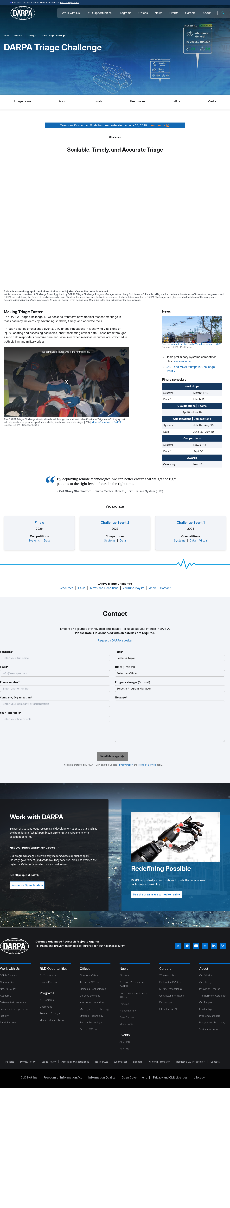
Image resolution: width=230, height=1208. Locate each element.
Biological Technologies (93, 988)
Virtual (203, 540)
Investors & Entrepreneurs (14, 1009)
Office (125, 667)
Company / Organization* (16, 697)
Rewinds (124, 1048)
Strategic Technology (91, 1015)
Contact (165, 588)
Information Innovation (92, 1002)
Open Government (134, 1077)
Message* (121, 697)
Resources (137, 101)
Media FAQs (126, 1024)
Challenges (31, 35)
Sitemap (137, 1061)
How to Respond (49, 982)
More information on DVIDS (106, 422)
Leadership (205, 1009)
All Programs (47, 999)
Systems (34, 540)
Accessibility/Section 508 (75, 1061)
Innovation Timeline (209, 988)
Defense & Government (13, 1002)
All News (124, 975)
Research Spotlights (51, 1013)
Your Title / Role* (10, 713)
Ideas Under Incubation (52, 1020)
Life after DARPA (168, 1009)
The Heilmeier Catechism (213, 995)
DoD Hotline (28, 1077)
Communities (7, 982)
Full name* (6, 651)
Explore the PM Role (170, 982)
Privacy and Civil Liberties (170, 1077)
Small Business (8, 1022)
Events (173, 13)
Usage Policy (48, 1061)
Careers (190, 13)
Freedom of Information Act (63, 1077)
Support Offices (88, 1029)
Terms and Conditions (103, 588)
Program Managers (209, 1015)
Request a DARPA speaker (115, 640)
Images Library (128, 1010)
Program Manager (132, 682)
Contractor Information (171, 995)
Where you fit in (167, 975)
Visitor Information (209, 1029)
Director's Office (89, 975)
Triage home (23, 101)
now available (182, 361)
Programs (124, 13)
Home (6, 35)
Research (18, 35)
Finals (99, 101)
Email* (4, 667)
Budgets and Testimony (212, 1022)
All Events (125, 1041)
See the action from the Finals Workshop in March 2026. (192, 344)
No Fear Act (101, 1061)
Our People (205, 1002)
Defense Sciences (90, 995)
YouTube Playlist (133, 588)
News (158, 13)
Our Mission (205, 975)
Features (124, 1003)
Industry (4, 1015)
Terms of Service (146, 765)
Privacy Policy (125, 765)
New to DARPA (8, 988)
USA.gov (199, 1077)
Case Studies (127, 1017)
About (207, 13)
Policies (9, 1061)
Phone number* (10, 682)
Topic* (119, 651)
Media (211, 101)
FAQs (176, 101)
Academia (5, 995)
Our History (205, 982)
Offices (143, 13)
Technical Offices (89, 982)
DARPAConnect (8, 975)
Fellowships (165, 1002)
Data (47, 540)
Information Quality (101, 1077)
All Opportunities (49, 975)
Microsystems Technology (94, 1009)
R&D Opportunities (99, 13)
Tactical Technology (91, 1022)
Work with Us (71, 13)
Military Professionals (171, 988)
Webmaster (120, 1061)
